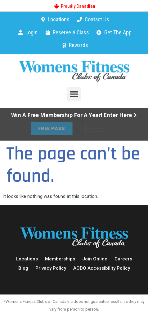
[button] (74, 94)
